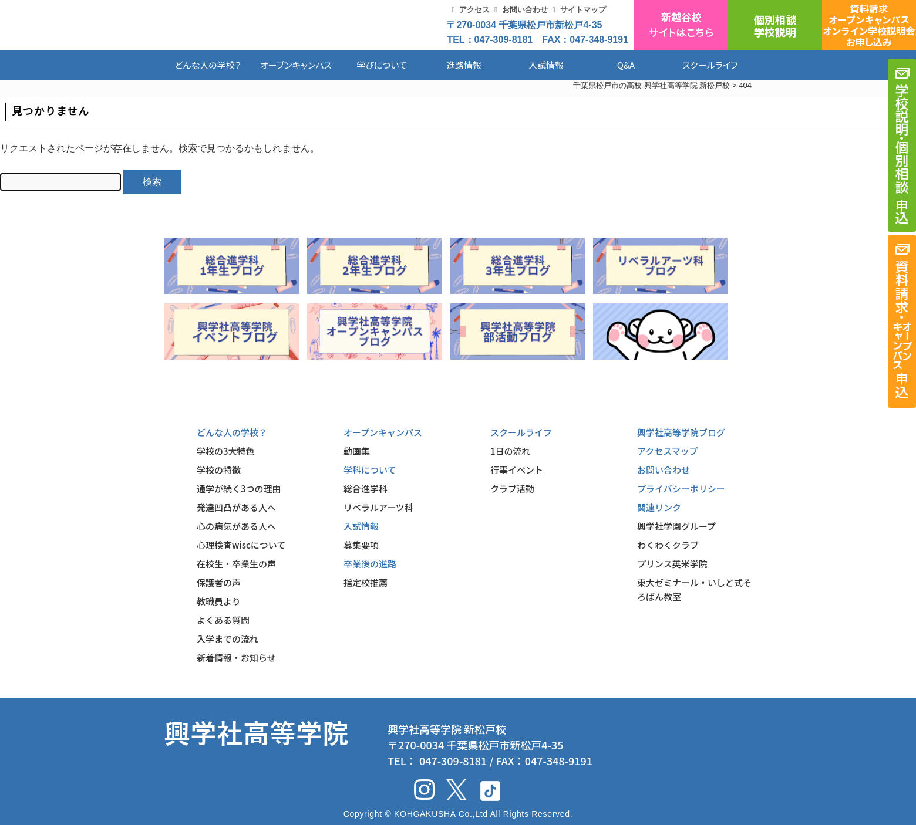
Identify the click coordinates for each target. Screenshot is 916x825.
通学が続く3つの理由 (239, 488)
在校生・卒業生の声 (236, 563)
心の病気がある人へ (236, 526)
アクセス (474, 9)
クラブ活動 (512, 488)
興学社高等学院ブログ (681, 432)
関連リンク (659, 507)
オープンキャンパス (296, 65)
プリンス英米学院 (672, 563)
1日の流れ (510, 451)
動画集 (357, 451)
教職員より (219, 601)
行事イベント (516, 470)
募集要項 (361, 545)
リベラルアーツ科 (378, 507)
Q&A (626, 65)
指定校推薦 (366, 582)
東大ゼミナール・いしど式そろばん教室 (694, 589)
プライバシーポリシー (681, 488)
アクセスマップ (667, 451)
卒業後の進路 (370, 563)
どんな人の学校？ (208, 65)
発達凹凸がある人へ (236, 507)
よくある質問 (223, 620)
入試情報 (546, 65)
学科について (370, 470)
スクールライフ (701, 65)
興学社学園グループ (676, 526)
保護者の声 (219, 582)
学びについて (381, 65)
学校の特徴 (219, 470)
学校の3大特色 (226, 451)
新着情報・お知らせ (236, 657)
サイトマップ (583, 9)
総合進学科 (366, 488)
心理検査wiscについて (241, 545)
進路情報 (463, 65)
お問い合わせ (525, 9)
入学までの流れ (227, 639)
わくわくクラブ (668, 545)
